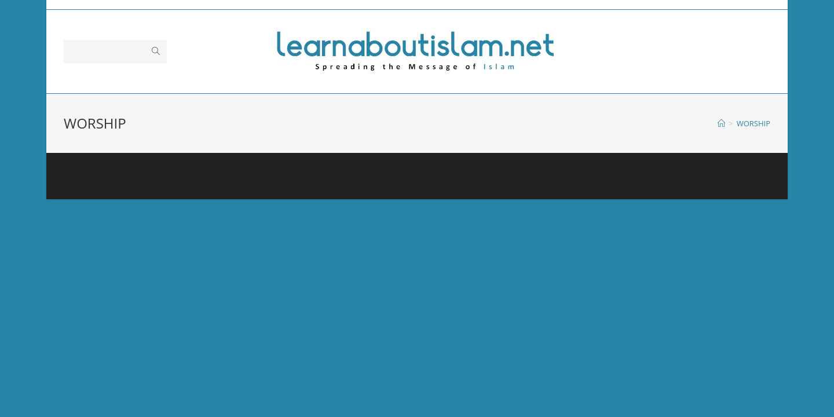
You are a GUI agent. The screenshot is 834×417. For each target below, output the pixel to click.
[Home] (721, 123)
